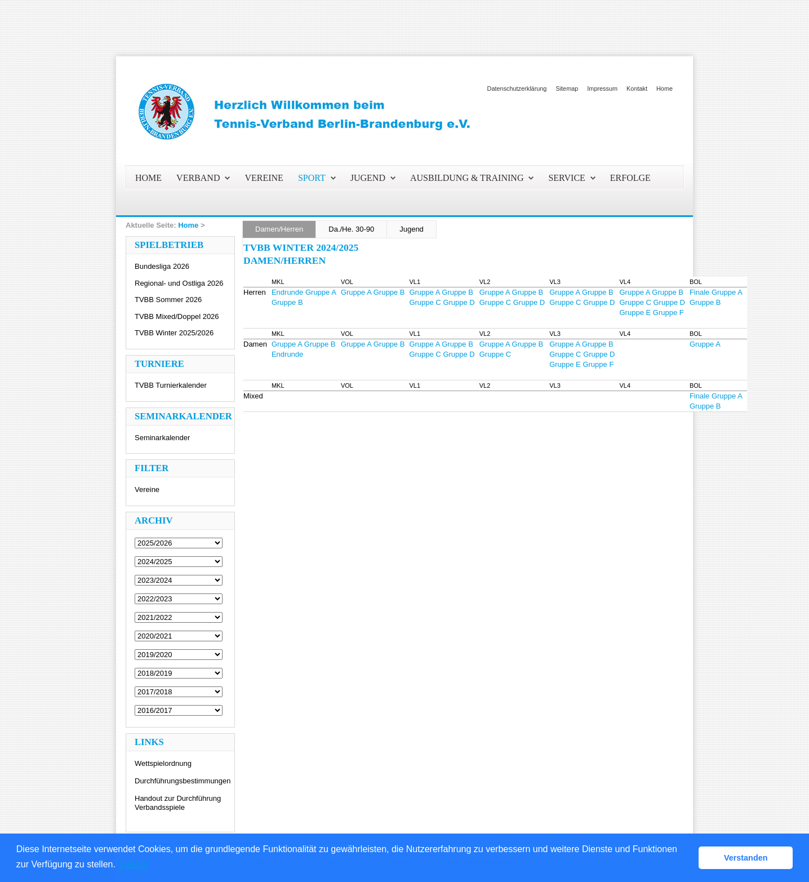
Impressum (602, 88)
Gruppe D (458, 302)
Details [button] (134, 864)
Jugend (411, 229)
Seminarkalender (162, 437)
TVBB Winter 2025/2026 (174, 333)
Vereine (147, 489)
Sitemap (566, 88)
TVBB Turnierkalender (171, 385)
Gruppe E (635, 312)
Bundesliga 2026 (162, 266)
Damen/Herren (279, 229)
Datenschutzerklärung (517, 88)
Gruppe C (425, 302)
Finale (699, 292)
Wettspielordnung (163, 763)
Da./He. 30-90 (351, 229)
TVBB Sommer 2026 (168, 299)
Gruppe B (287, 302)
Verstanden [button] (746, 857)
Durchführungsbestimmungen (183, 781)
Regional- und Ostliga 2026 (179, 283)
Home (664, 88)
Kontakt (636, 88)
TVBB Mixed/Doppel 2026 (177, 316)
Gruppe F (668, 312)
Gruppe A (320, 292)
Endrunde (287, 292)
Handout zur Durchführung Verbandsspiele (178, 803)
